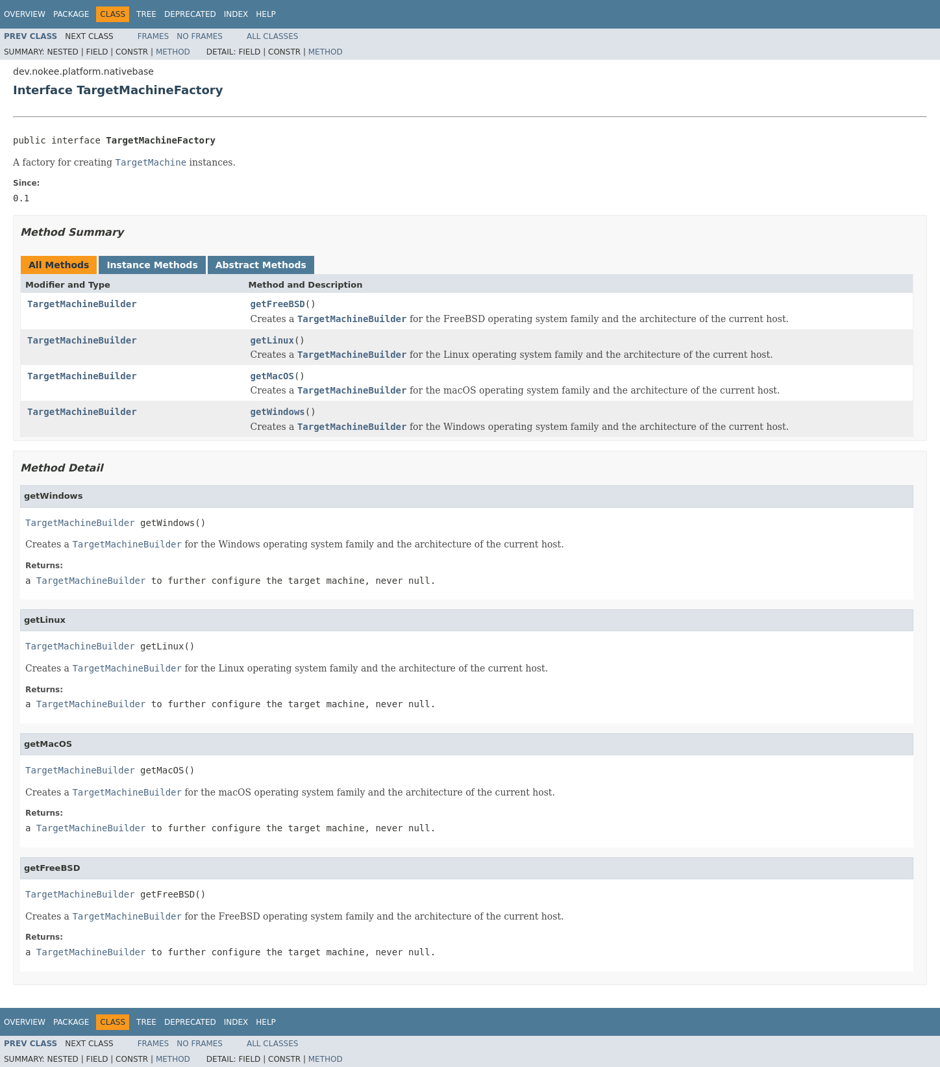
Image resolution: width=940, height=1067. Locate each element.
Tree (146, 14)
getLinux (272, 340)
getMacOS (272, 376)
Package (71, 14)
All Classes (272, 36)
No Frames (200, 36)
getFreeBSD (278, 304)
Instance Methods (151, 265)
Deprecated (190, 14)
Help (266, 14)
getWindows (278, 412)
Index (236, 14)
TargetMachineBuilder (82, 304)
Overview (24, 14)
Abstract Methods (261, 265)
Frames (153, 36)
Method (173, 51)
